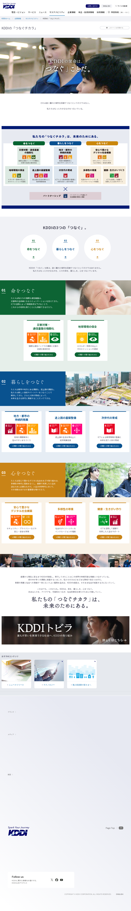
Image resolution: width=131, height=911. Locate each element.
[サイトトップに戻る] (9, 6)
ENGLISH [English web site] (119, 894)
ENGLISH (107, 6)
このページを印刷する (114, 28)
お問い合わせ (93, 6)
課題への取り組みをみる (45, 354)
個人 (122, 12)
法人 (126, 12)
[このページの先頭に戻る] (114, 828)
